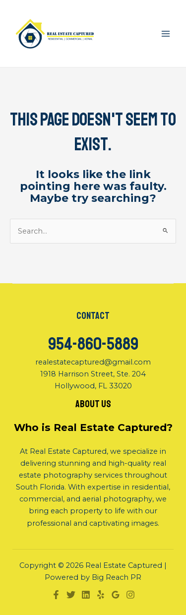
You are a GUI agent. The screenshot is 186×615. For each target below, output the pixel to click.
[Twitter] (70, 594)
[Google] (115, 594)
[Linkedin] (85, 594)
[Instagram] (130, 594)
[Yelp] (100, 594)
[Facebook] (56, 594)
